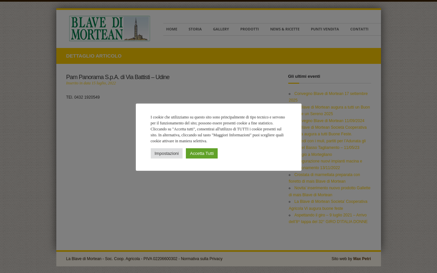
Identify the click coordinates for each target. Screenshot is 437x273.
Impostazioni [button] (167, 153)
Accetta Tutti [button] (202, 153)
